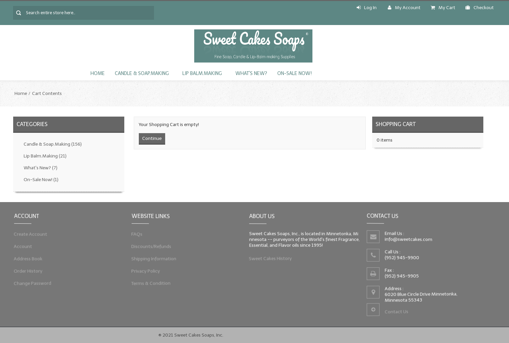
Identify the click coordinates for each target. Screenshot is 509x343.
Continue (152, 138)
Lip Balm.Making (202, 73)
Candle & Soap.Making (142, 73)
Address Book (27, 258)
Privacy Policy (145, 271)
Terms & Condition (150, 284)
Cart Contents (47, 93)
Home (98, 73)
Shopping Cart (396, 124)
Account (21, 246)
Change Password (31, 284)
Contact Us (396, 312)
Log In (367, 7)
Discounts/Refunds (150, 246)
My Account (404, 7)
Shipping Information (153, 258)
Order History (27, 271)
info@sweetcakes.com (408, 239)
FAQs (136, 233)
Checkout (479, 7)
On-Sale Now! (294, 73)
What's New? (251, 73)
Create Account (29, 233)
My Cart (443, 7)
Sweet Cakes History (270, 259)
